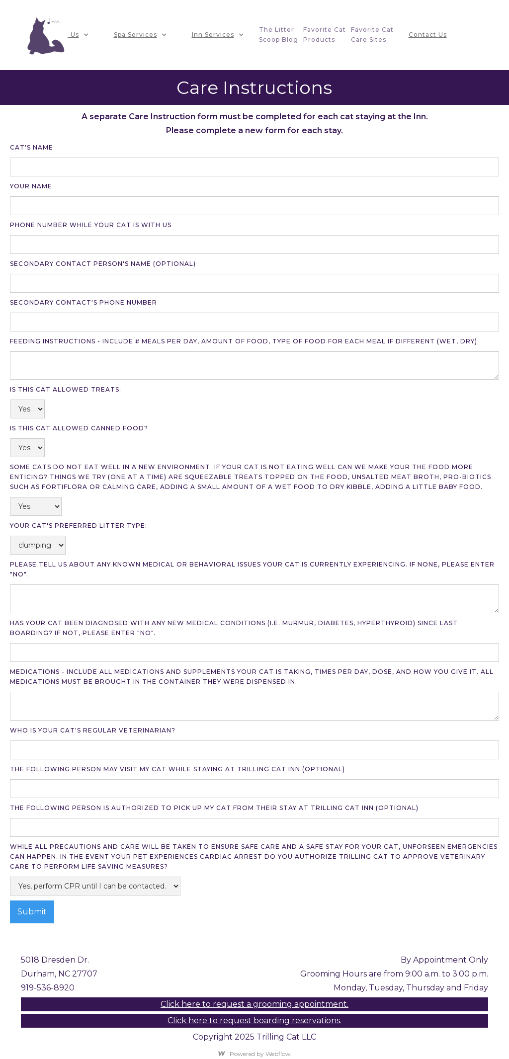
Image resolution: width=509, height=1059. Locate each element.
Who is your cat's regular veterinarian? (92, 730)
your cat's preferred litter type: (78, 525)
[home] (46, 35)
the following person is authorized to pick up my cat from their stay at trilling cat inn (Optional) (214, 808)
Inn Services (213, 34)
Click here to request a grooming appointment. (254, 1004)
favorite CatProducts (324, 34)
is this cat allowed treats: (65, 389)
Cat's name (31, 147)
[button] (68, 35)
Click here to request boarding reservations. (254, 1020)
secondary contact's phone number (83, 302)
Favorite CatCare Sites (372, 34)
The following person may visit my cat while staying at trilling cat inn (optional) (177, 769)
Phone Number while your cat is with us (90, 225)
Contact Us (428, 34)
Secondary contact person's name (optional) (103, 263)
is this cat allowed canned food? (79, 428)
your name (31, 186)
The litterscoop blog (278, 34)
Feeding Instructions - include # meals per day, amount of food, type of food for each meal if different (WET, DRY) (243, 341)
